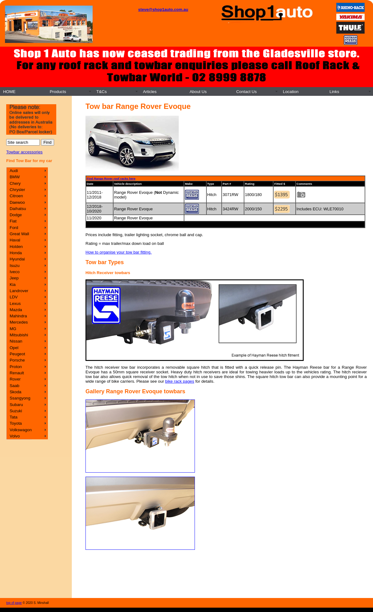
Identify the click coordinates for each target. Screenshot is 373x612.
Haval (15, 240)
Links (334, 91)
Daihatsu (18, 208)
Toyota (16, 423)
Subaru (16, 404)
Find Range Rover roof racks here (111, 178)
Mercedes (19, 322)
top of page (14, 603)
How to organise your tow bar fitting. (118, 252)
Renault (17, 373)
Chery (15, 183)
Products (58, 91)
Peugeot (17, 354)
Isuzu (15, 265)
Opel (14, 347)
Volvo (15, 436)
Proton (16, 366)
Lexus (15, 303)
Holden (16, 246)
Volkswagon (21, 429)
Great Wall (19, 233)
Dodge (16, 215)
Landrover (19, 290)
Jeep (14, 278)
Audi (14, 170)
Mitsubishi (19, 335)
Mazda (16, 309)
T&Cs (101, 91)
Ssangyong (20, 398)
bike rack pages (179, 381)
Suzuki (16, 411)
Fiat (13, 221)
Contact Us (246, 91)
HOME (9, 91)
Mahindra (18, 316)
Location (290, 91)
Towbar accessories (24, 152)
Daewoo (17, 202)
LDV (14, 297)
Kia (13, 284)
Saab (14, 385)
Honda (16, 252)
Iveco (15, 271)
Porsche (17, 360)
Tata (13, 417)
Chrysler (17, 189)
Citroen (16, 196)
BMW (15, 177)
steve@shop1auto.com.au (163, 9)
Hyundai (17, 259)
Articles (150, 91)
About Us (198, 91)
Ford (14, 227)
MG (13, 328)
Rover (15, 379)
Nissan (16, 341)
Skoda (15, 392)
